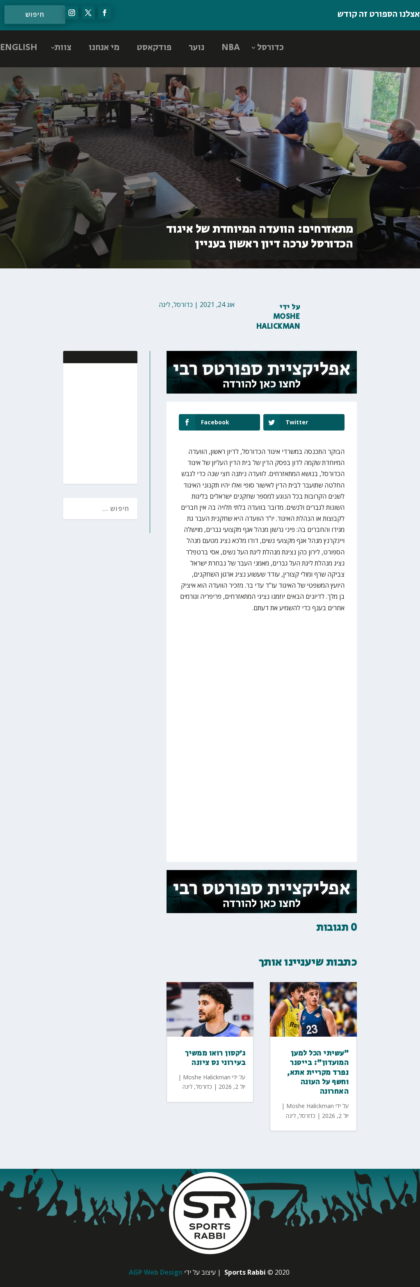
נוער (196, 47)
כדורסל (270, 47)
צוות (63, 47)
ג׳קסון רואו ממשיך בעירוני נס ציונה (215, 1058)
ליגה (164, 304)
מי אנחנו (104, 47)
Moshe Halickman (278, 321)
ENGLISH (18, 47)
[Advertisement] (78, 422)
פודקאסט (154, 47)
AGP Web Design (156, 1272)
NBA (230, 47)
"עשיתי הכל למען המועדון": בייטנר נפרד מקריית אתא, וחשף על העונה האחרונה (318, 1072)
